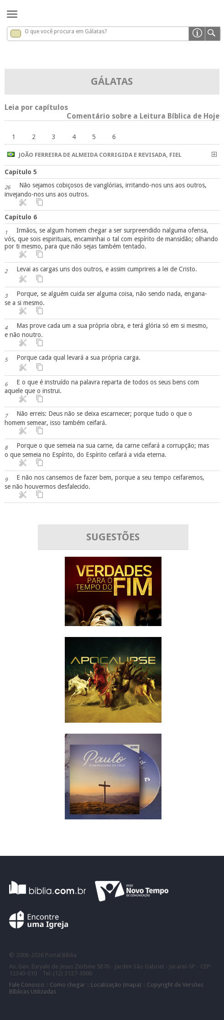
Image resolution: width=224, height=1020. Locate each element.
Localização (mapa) (116, 984)
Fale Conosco (26, 984)
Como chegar (67, 984)
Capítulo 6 (21, 217)
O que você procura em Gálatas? (66, 31)
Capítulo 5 (21, 172)
